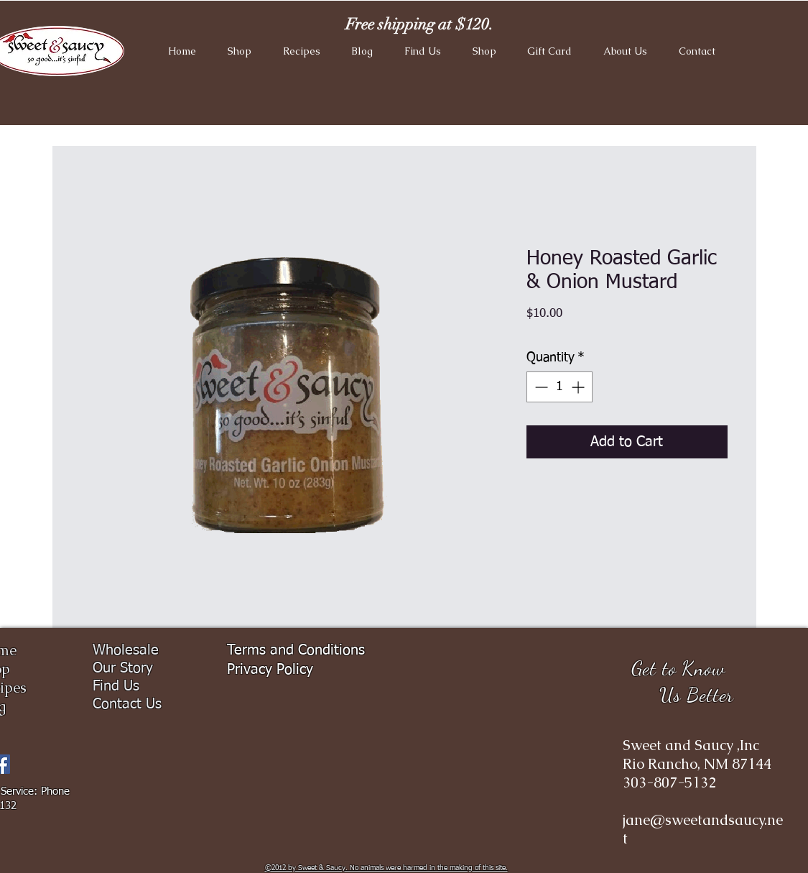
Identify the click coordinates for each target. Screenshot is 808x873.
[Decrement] (540, 387)
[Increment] (579, 387)
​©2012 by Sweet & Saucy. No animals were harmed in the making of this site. (386, 868)
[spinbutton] (559, 387)
